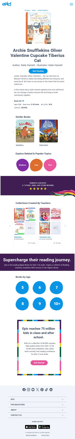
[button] (25, 226)
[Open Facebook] (24, 389)
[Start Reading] (38, 71)
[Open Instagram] (28, 389)
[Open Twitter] (37, 389)
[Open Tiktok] (46, 389)
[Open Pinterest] (42, 389)
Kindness (27, 10)
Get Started (39, 362)
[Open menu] (71, 4)
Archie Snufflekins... (43, 10)
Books (33, 10)
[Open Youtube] (33, 389)
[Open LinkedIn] (51, 389)
